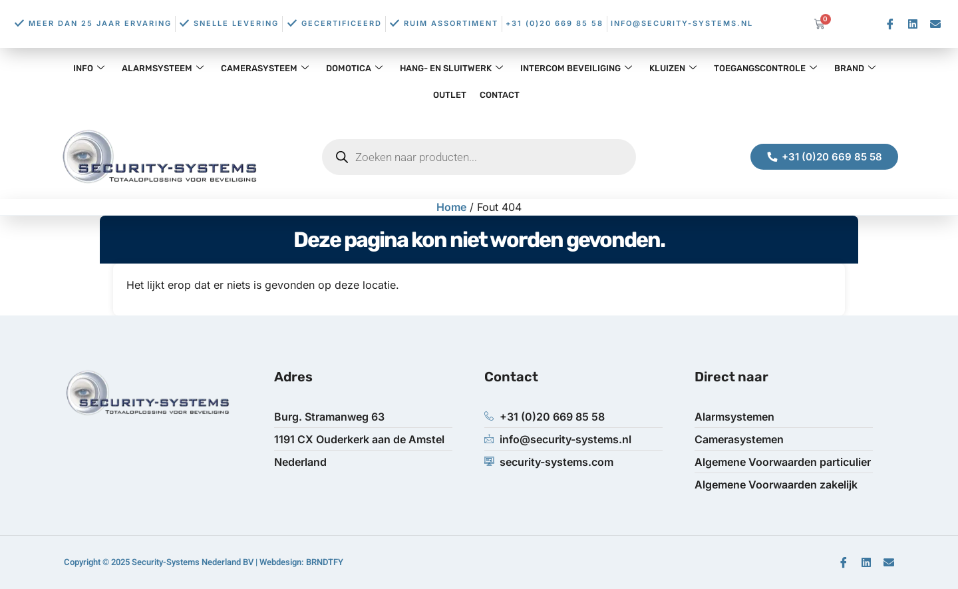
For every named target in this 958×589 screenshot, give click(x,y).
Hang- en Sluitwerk (451, 68)
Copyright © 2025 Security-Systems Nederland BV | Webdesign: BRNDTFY (203, 562)
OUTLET (449, 95)
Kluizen (673, 68)
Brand (855, 68)
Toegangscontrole (765, 68)
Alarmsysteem (163, 68)
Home (451, 207)
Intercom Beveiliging (576, 68)
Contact (500, 95)
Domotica (354, 68)
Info (88, 68)
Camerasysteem (265, 68)
